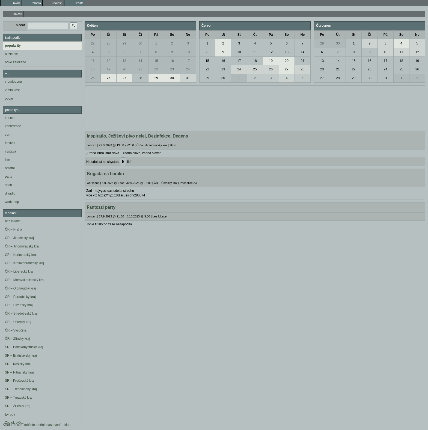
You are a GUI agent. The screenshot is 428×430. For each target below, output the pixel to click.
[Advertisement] (255, 106)
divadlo (10, 193)
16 (172, 61)
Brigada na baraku (105, 173)
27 (92, 43)
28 (108, 43)
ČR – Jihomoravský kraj (22, 246)
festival (10, 143)
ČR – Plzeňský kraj (18, 305)
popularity (13, 45)
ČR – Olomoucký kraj (20, 288)
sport (8, 185)
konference (13, 126)
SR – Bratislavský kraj (21, 355)
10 (188, 52)
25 (92, 78)
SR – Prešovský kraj (19, 381)
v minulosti (12, 90)
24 (188, 69)
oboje (9, 98)
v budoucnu (13, 81)
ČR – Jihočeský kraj (19, 238)
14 (140, 61)
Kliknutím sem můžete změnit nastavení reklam (37, 425)
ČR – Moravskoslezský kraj (24, 280)
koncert (10, 118)
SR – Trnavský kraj (18, 397)
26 (108, 78)
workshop (12, 202)
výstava (10, 151)
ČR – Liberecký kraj (19, 271)
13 (124, 61)
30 (140, 43)
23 (172, 69)
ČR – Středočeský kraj (21, 313)
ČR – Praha (13, 229)
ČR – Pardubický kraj (20, 297)
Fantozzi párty (101, 207)
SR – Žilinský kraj (17, 406)
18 (92, 69)
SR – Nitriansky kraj (19, 372)
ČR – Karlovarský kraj (21, 255)
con (7, 134)
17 (188, 61)
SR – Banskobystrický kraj (24, 347)
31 (188, 78)
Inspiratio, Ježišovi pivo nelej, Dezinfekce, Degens (137, 136)
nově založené (15, 62)
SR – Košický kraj (18, 364)
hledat (20, 25)
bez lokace (12, 221)
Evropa (10, 414)
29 (124, 43)
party (8, 176)
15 (156, 61)
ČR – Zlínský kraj (17, 339)
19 (108, 69)
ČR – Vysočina (15, 330)
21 (140, 69)
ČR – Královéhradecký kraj (24, 263)
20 (124, 69)
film (7, 160)
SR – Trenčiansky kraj (21, 389)
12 (108, 61)
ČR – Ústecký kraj (18, 322)
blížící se (11, 54)
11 (92, 61)
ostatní (10, 168)
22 (156, 69)
